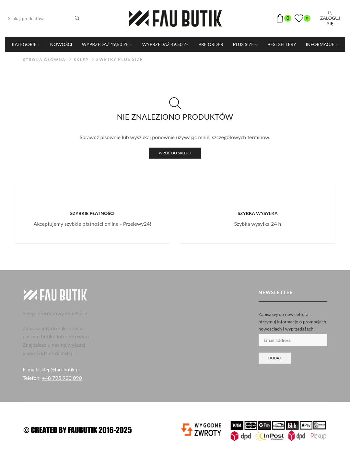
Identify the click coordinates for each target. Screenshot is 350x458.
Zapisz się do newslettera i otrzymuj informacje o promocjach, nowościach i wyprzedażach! (293, 322)
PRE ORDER (210, 44)
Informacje (322, 44)
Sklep (83, 59)
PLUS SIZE (245, 44)
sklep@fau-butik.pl (61, 370)
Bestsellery (281, 44)
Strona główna (45, 59)
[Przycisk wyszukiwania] (77, 18)
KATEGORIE (26, 44)
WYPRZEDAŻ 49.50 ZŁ (165, 44)
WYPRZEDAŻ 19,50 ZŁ (107, 44)
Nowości (61, 44)
